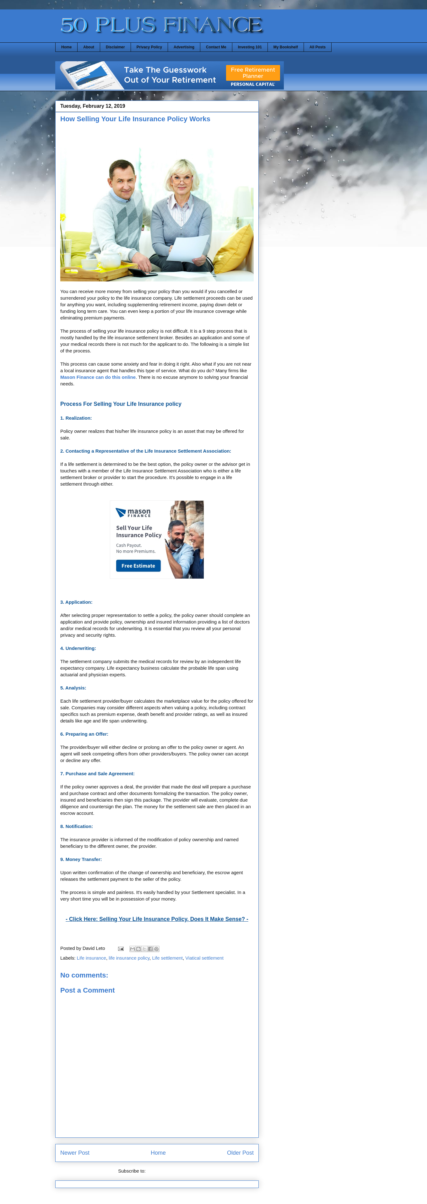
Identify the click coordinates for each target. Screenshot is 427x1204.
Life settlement (167, 958)
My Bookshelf (285, 47)
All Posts (318, 47)
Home (66, 47)
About (88, 47)
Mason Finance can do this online (98, 377)
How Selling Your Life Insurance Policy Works (135, 119)
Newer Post (74, 1153)
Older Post (240, 1153)
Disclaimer (115, 47)
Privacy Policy (149, 47)
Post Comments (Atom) (171, 1171)
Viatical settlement (204, 958)
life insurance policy (129, 958)
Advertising (184, 47)
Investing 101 (250, 47)
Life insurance (91, 958)
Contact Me (216, 47)
